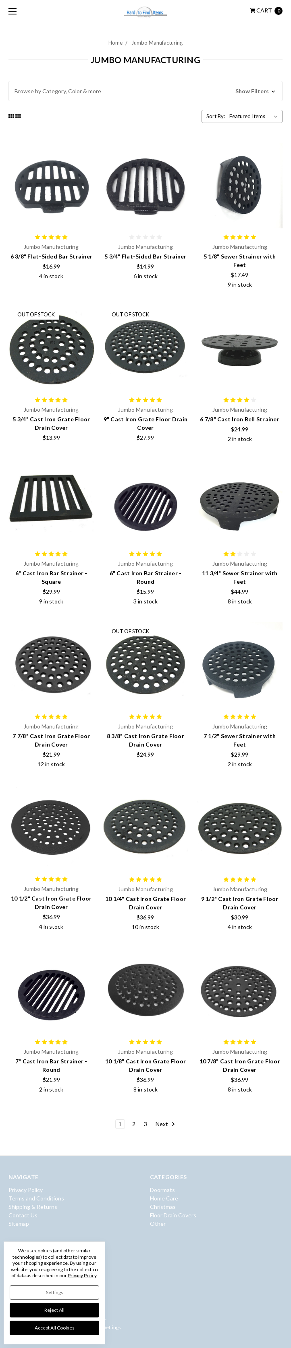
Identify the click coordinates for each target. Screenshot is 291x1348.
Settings (54, 1292)
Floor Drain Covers (173, 1215)
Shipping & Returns (32, 1206)
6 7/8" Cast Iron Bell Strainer (239, 419)
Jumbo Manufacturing (157, 42)
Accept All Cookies (55, 1328)
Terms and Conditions (36, 1198)
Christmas (163, 1206)
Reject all (54, 1310)
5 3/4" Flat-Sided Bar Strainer (145, 256)
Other (158, 1223)
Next (165, 1124)
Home (115, 42)
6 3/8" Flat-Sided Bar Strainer (51, 256)
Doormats (162, 1189)
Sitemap (18, 1223)
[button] (145, 91)
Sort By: (215, 116)
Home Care (164, 1198)
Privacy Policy (25, 1189)
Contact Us (22, 1215)
